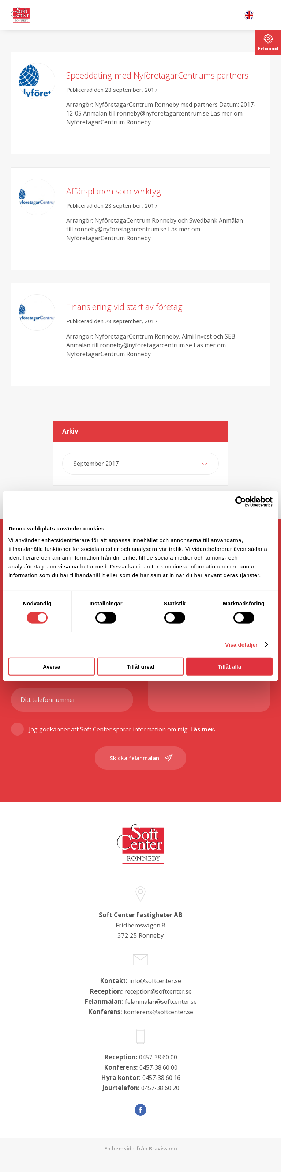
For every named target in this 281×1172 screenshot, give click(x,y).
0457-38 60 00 (158, 1070)
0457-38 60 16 (161, 1090)
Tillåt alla (229, 666)
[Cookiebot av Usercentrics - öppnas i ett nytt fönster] (241, 501)
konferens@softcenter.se (158, 1025)
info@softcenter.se (155, 994)
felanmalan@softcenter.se (161, 1014)
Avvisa (51, 666)
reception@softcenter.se (158, 1004)
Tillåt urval (140, 666)
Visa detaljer (241, 645)
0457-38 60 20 (160, 1101)
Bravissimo (163, 1161)
